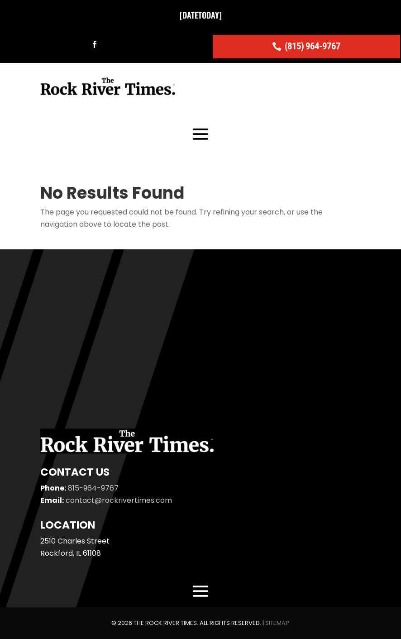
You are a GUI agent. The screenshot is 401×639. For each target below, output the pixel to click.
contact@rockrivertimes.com (119, 500)
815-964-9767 (93, 488)
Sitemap (277, 623)
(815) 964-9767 (312, 46)
